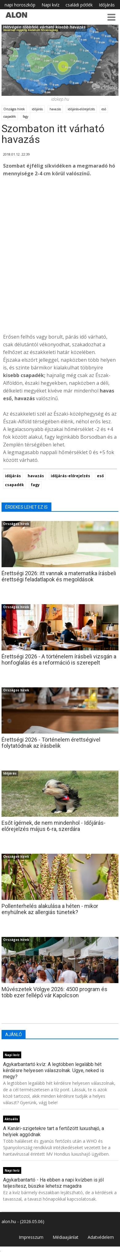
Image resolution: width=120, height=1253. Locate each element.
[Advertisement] (60, 262)
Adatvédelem (101, 1237)
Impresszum (31, 1237)
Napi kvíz (50, 5)
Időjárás (107, 5)
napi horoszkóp (20, 5)
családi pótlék (79, 5)
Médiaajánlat (65, 1237)
